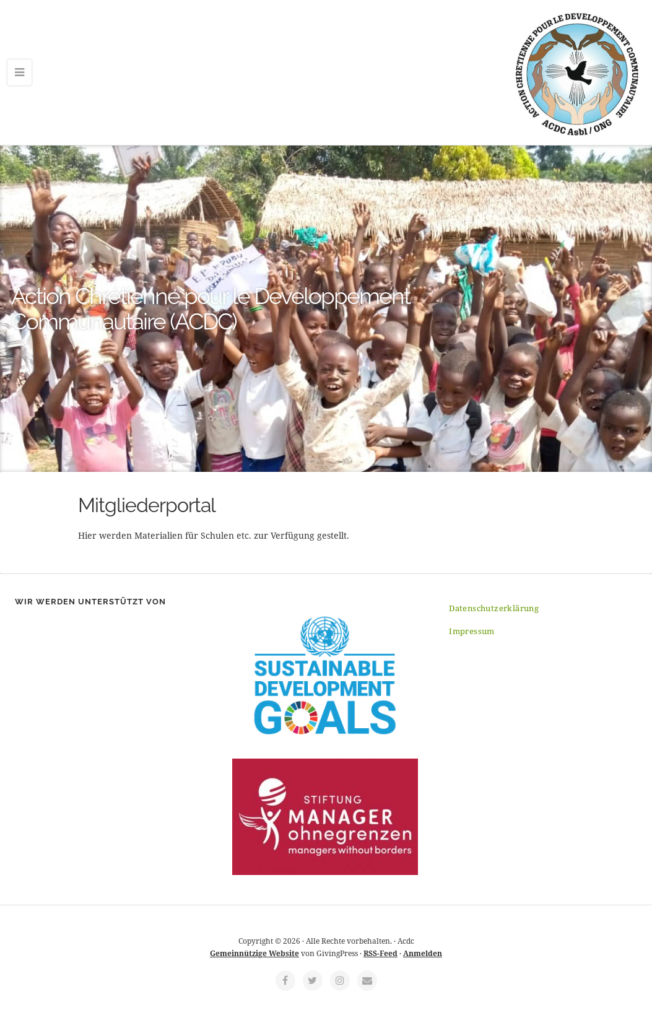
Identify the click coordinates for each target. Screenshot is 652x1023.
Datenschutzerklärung (494, 608)
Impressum (472, 631)
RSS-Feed (380, 953)
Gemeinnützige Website (254, 953)
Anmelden (422, 953)
